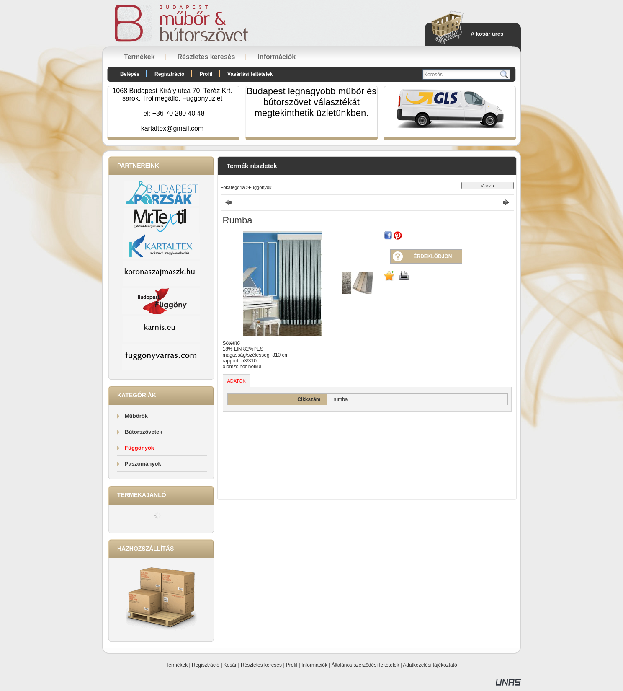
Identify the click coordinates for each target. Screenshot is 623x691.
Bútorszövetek (143, 432)
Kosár (230, 665)
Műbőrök (136, 416)
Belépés (129, 74)
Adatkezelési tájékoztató (430, 665)
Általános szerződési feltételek (365, 665)
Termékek (177, 665)
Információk (314, 665)
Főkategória (233, 187)
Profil (291, 665)
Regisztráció (205, 665)
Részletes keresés (261, 665)
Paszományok (143, 464)
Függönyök (139, 448)
